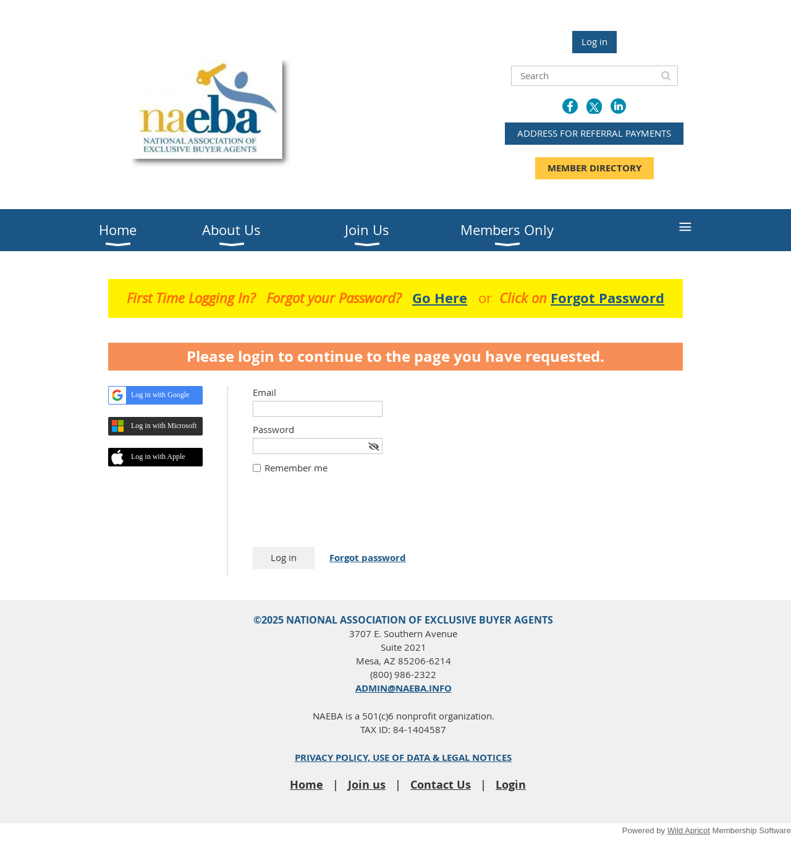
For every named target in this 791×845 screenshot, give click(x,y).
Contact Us (440, 784)
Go (439, 297)
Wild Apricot (688, 830)
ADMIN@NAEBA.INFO (403, 688)
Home (306, 784)
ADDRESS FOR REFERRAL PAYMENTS (594, 133)
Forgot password (367, 557)
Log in (594, 41)
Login (511, 784)
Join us (367, 784)
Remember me (296, 467)
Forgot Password (607, 297)
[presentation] (347, 516)
